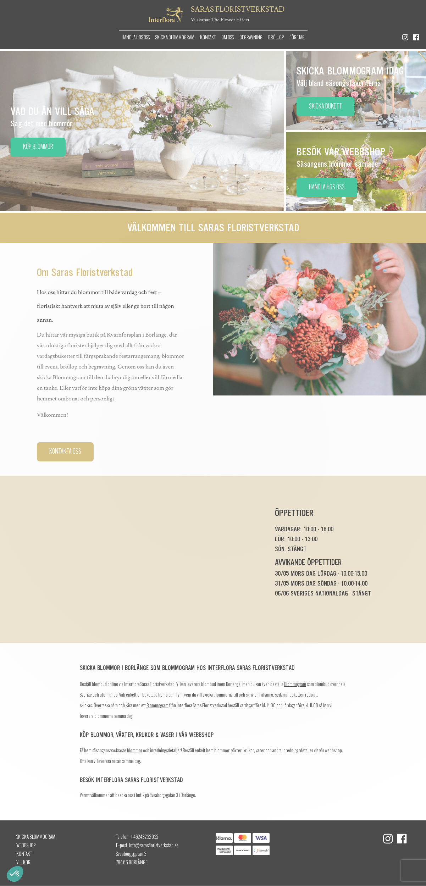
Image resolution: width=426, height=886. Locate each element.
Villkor (23, 863)
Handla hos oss (136, 38)
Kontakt (208, 38)
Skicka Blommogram (174, 38)
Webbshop (25, 846)
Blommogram (295, 684)
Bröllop (276, 38)
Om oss (227, 38)
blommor (134, 751)
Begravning (250, 38)
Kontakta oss (65, 451)
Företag (297, 38)
